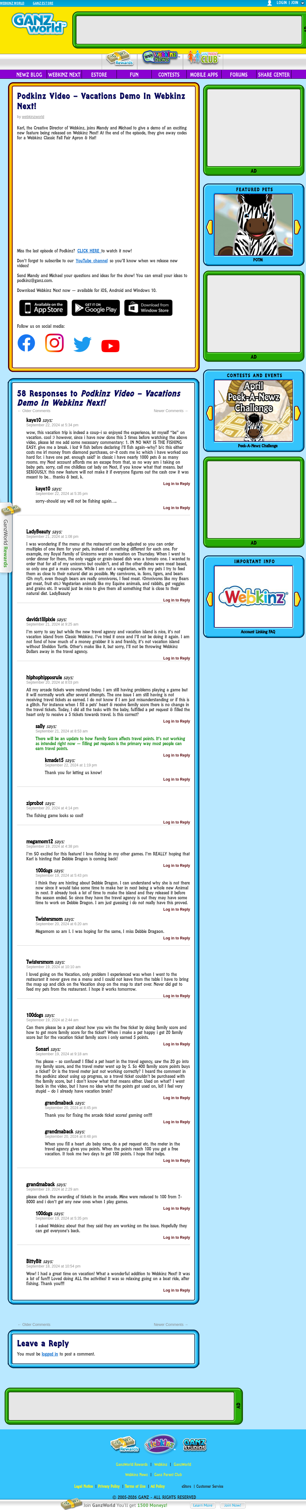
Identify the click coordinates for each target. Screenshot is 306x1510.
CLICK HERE (88, 250)
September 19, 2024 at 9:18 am (62, 1054)
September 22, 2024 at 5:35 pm (62, 493)
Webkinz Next (64, 75)
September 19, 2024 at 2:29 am (52, 1189)
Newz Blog (29, 75)
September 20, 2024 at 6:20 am (62, 924)
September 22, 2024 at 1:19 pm (71, 765)
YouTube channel (92, 260)
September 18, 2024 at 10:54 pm (53, 1266)
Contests (169, 75)
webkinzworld (33, 117)
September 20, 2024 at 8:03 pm (52, 682)
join (294, 2)
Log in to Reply (176, 484)
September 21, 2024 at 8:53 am (62, 731)
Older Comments (34, 411)
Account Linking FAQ (258, 631)
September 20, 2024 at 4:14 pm (52, 808)
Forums (239, 75)
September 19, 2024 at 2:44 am (52, 1020)
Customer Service (209, 1486)
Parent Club (203, 57)
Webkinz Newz (160, 57)
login (282, 2)
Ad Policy (158, 1486)
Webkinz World (12, 3)
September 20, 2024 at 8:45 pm (71, 1108)
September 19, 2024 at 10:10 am (53, 967)
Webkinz (160, 1464)
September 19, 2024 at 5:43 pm (62, 875)
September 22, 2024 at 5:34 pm (52, 425)
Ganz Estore (43, 3)
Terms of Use (135, 1486)
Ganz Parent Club (168, 1474)
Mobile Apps (204, 75)
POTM (258, 259)
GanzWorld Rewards (132, 1464)
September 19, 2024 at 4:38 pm (52, 846)
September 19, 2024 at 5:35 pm (62, 1218)
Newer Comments (171, 411)
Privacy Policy (109, 1486)
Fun (134, 75)
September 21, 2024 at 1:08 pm (52, 536)
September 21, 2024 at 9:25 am (52, 624)
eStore (99, 75)
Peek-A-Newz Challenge (258, 445)
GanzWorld (182, 1464)
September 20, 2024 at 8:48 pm (71, 1136)
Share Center (274, 75)
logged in (50, 1353)
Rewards (120, 58)
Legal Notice (83, 1486)
